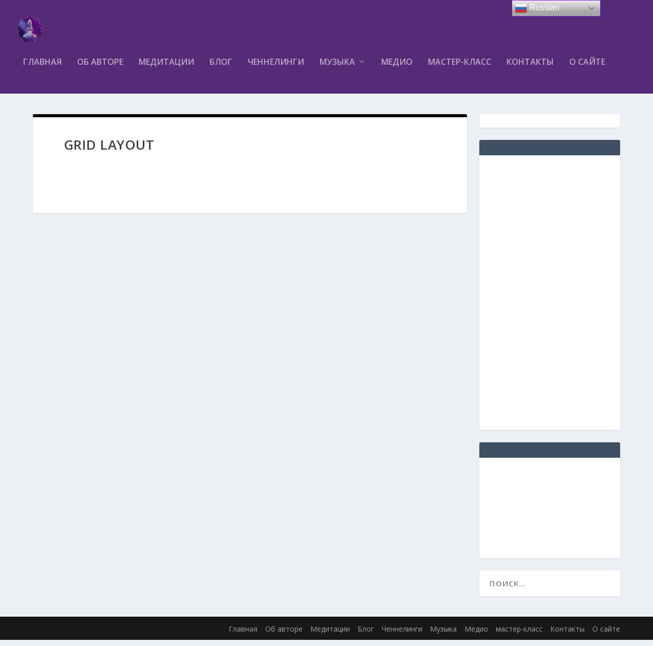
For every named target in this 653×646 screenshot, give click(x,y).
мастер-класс (459, 69)
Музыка (337, 69)
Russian (537, 8)
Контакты (530, 69)
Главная (42, 69)
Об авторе (100, 69)
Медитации (166, 69)
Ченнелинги (276, 69)
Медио (397, 69)
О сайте (587, 69)
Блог (221, 69)
